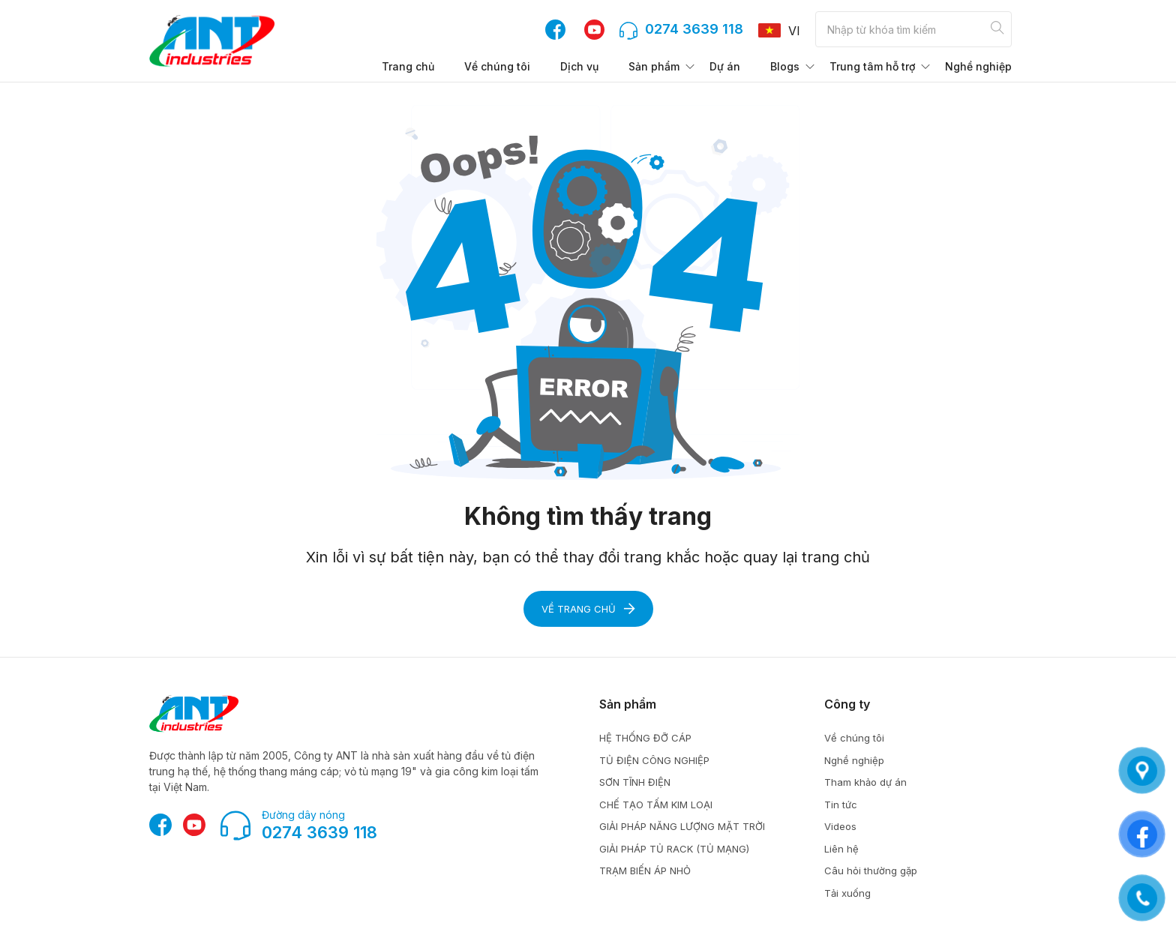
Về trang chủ (588, 609)
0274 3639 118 (319, 832)
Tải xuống (847, 893)
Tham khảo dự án (865, 782)
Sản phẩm (654, 66)
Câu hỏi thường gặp (870, 871)
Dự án (725, 66)
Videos (840, 826)
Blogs (785, 66)
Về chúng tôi (497, 66)
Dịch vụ (579, 66)
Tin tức (840, 805)
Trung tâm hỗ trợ (872, 66)
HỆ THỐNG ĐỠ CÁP (645, 738)
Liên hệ (841, 849)
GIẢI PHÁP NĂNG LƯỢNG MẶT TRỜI (682, 826)
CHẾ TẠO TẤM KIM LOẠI (655, 805)
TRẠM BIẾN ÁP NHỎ (645, 871)
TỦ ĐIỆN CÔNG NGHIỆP (654, 760)
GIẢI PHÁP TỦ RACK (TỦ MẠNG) (674, 849)
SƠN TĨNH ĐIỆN (634, 782)
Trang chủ (408, 66)
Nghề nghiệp (978, 66)
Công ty (847, 704)
